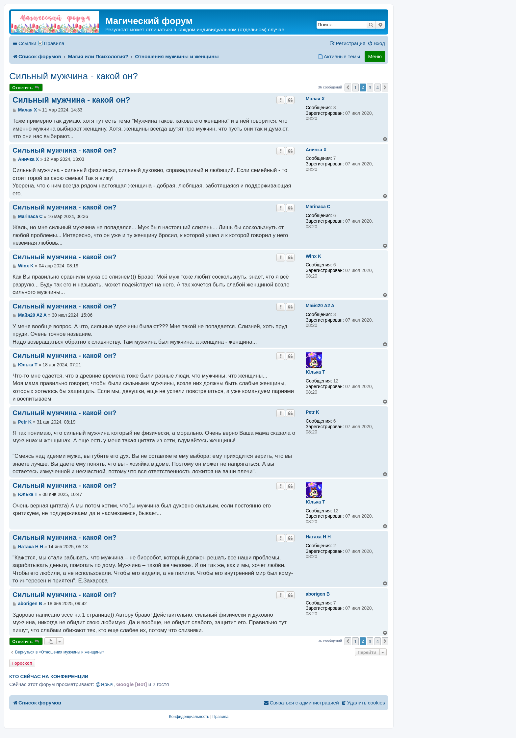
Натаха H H (318, 536)
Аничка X (316, 149)
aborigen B (318, 594)
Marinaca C (318, 206)
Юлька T (315, 372)
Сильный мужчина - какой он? (73, 76)
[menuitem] (376, 43)
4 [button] (377, 87)
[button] (348, 87)
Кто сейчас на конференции (48, 676)
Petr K (312, 412)
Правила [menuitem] (54, 43)
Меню (375, 56)
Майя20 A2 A (320, 305)
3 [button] (370, 87)
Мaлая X (315, 98)
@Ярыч (104, 684)
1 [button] (355, 87)
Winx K (313, 256)
